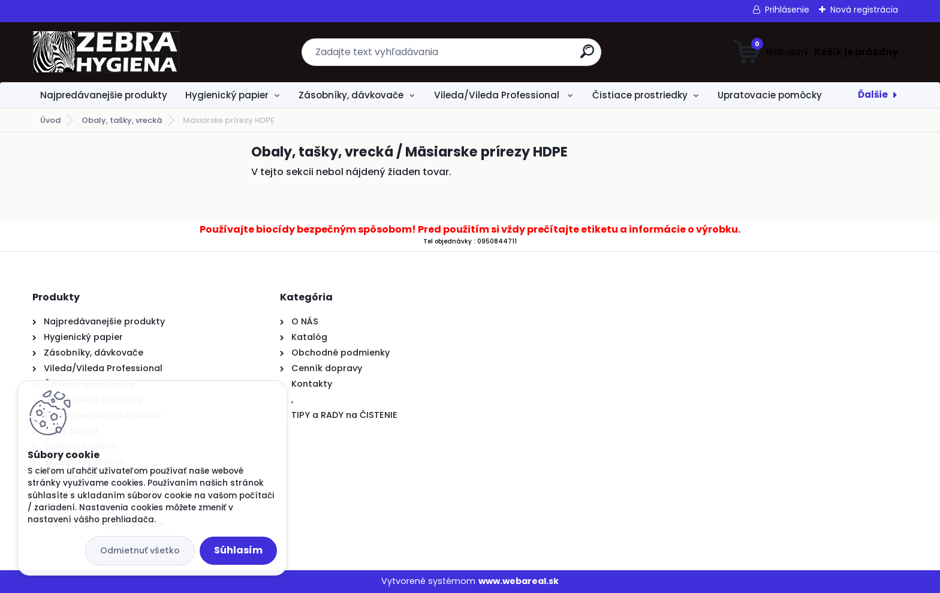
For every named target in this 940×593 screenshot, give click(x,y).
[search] (587, 56)
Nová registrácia (864, 10)
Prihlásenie (787, 10)
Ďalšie (873, 94)
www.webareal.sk (518, 581)
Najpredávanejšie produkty (103, 95)
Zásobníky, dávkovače (351, 95)
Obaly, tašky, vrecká (122, 120)
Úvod (50, 120)
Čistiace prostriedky (640, 95)
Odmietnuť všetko (140, 550)
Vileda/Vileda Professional (498, 95)
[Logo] (105, 52)
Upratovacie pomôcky (770, 95)
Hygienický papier (227, 95)
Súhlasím (238, 550)
